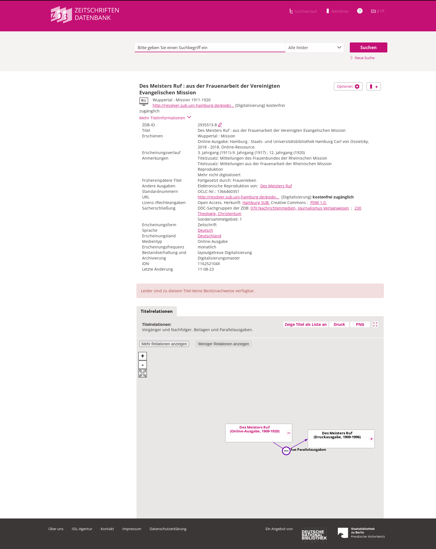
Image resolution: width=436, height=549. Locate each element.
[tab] (157, 311)
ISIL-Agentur (82, 528)
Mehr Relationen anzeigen (164, 344)
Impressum (131, 528)
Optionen (348, 86)
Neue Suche (362, 57)
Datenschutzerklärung (168, 528)
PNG (360, 324)
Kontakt (107, 528)
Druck (339, 324)
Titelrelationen (157, 311)
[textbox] (210, 47)
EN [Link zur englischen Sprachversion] (373, 10)
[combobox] (314, 47)
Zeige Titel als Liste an (306, 324)
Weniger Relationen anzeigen (223, 344)
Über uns (55, 528)
